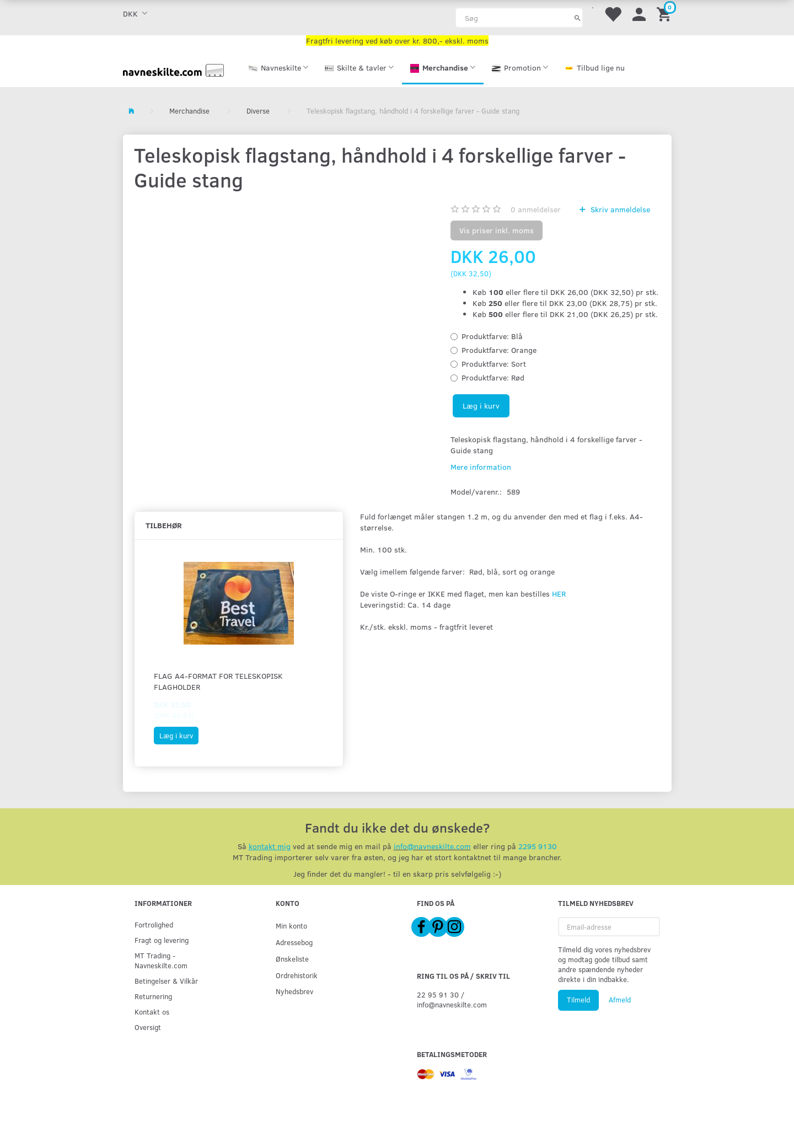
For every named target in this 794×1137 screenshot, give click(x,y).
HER (559, 593)
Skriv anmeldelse (619, 209)
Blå (492, 336)
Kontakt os (152, 1011)
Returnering (153, 996)
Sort (494, 363)
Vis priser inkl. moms (496, 230)
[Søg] (578, 17)
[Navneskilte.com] (173, 69)
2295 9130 (537, 846)
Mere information (480, 467)
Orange (499, 350)
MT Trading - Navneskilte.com (161, 960)
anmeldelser (536, 209)
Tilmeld (578, 1000)
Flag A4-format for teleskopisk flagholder (218, 681)
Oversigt (148, 1027)
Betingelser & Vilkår (166, 980)
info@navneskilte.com (432, 846)
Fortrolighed (154, 924)
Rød (493, 377)
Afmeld (620, 1000)
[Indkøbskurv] (665, 13)
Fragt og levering (162, 940)
